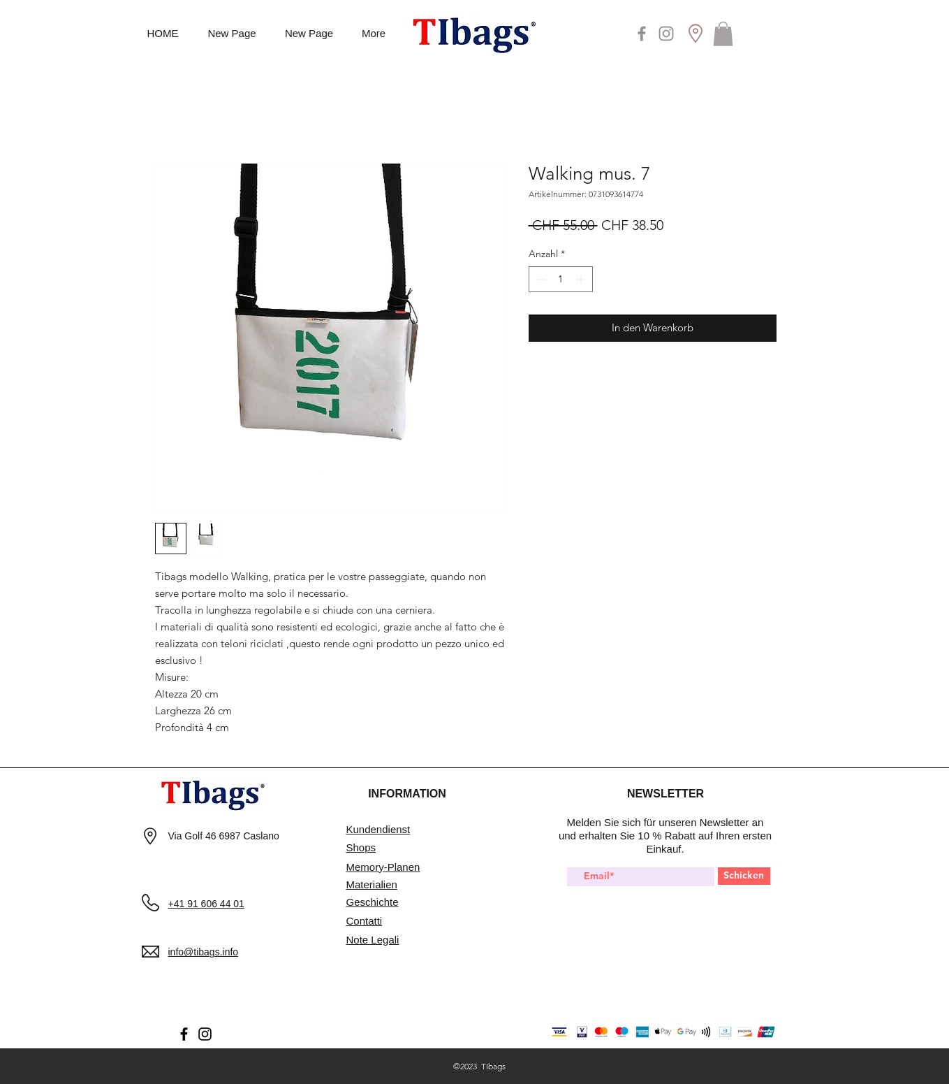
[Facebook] (642, 33)
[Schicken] (744, 876)
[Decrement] (539, 279)
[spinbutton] (560, 279)
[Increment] (582, 279)
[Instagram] (666, 33)
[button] (723, 34)
